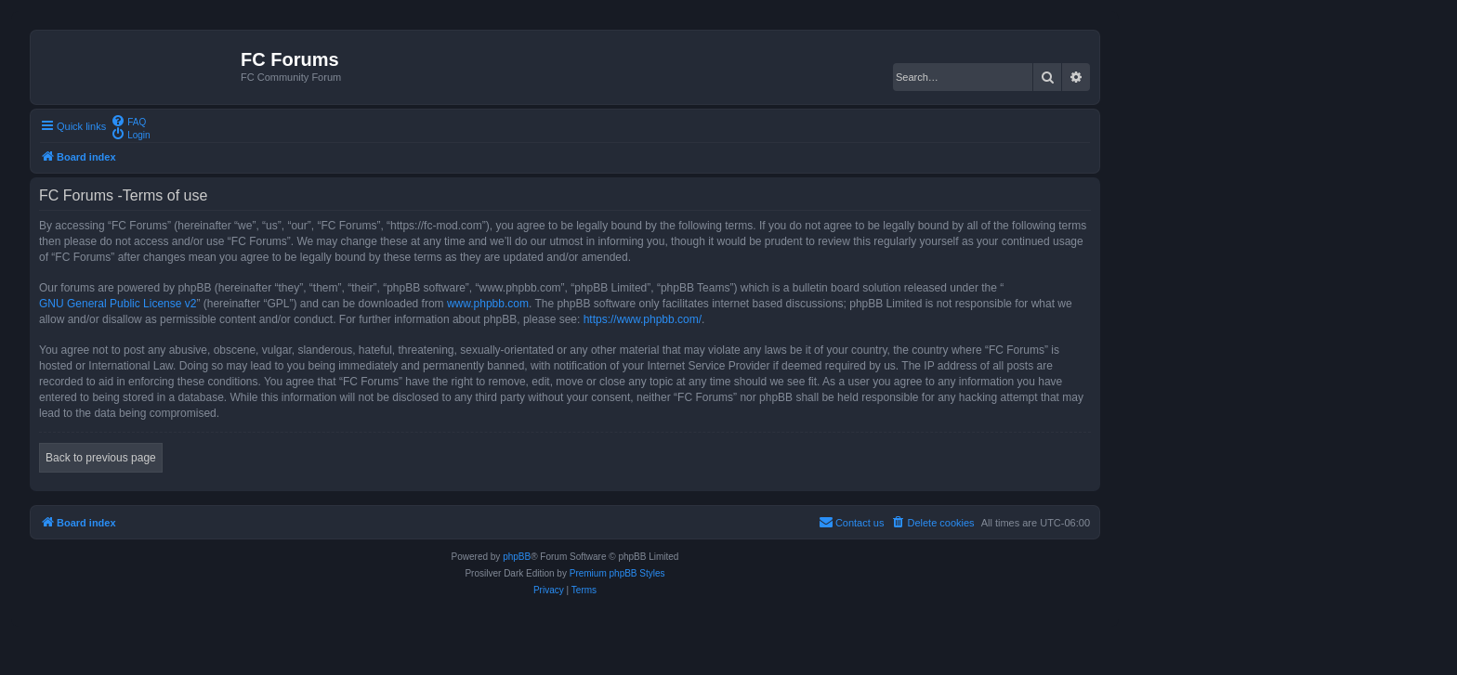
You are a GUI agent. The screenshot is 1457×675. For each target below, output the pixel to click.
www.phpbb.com (488, 303)
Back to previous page (101, 457)
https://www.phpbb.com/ (643, 319)
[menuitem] (128, 120)
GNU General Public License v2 (117, 303)
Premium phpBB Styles (617, 573)
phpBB (517, 557)
